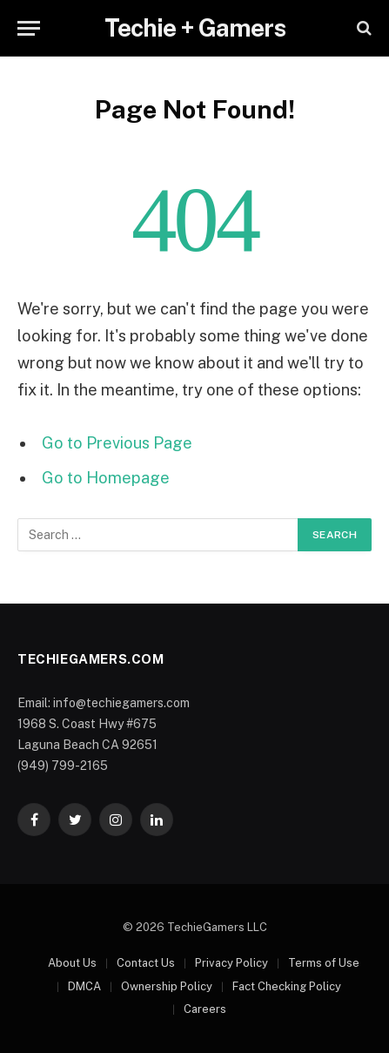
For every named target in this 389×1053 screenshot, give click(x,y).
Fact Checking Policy (286, 986)
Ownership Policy (166, 986)
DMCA (84, 986)
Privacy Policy (231, 962)
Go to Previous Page (117, 443)
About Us (72, 962)
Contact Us (146, 962)
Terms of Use (323, 962)
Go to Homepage (106, 478)
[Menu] (28, 28)
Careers (205, 1009)
